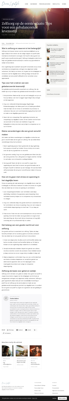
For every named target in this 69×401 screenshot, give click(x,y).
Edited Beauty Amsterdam (53, 94)
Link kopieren (7, 333)
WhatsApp (10, 330)
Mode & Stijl (56, 4)
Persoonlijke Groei (44, 4)
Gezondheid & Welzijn (39, 385)
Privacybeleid (55, 388)
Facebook (19, 330)
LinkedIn (28, 330)
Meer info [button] (34, 398)
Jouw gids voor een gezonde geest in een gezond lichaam (57, 56)
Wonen (64, 4)
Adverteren (55, 393)
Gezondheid (33, 4)
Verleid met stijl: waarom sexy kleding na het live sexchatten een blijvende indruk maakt (57, 73)
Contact (54, 385)
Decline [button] (54, 398)
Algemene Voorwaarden (58, 390)
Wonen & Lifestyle (39, 393)
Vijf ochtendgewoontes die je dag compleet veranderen (57, 80)
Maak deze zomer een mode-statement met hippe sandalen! (57, 64)
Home (26, 4)
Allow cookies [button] (62, 398)
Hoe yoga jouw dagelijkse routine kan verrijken (57, 49)
